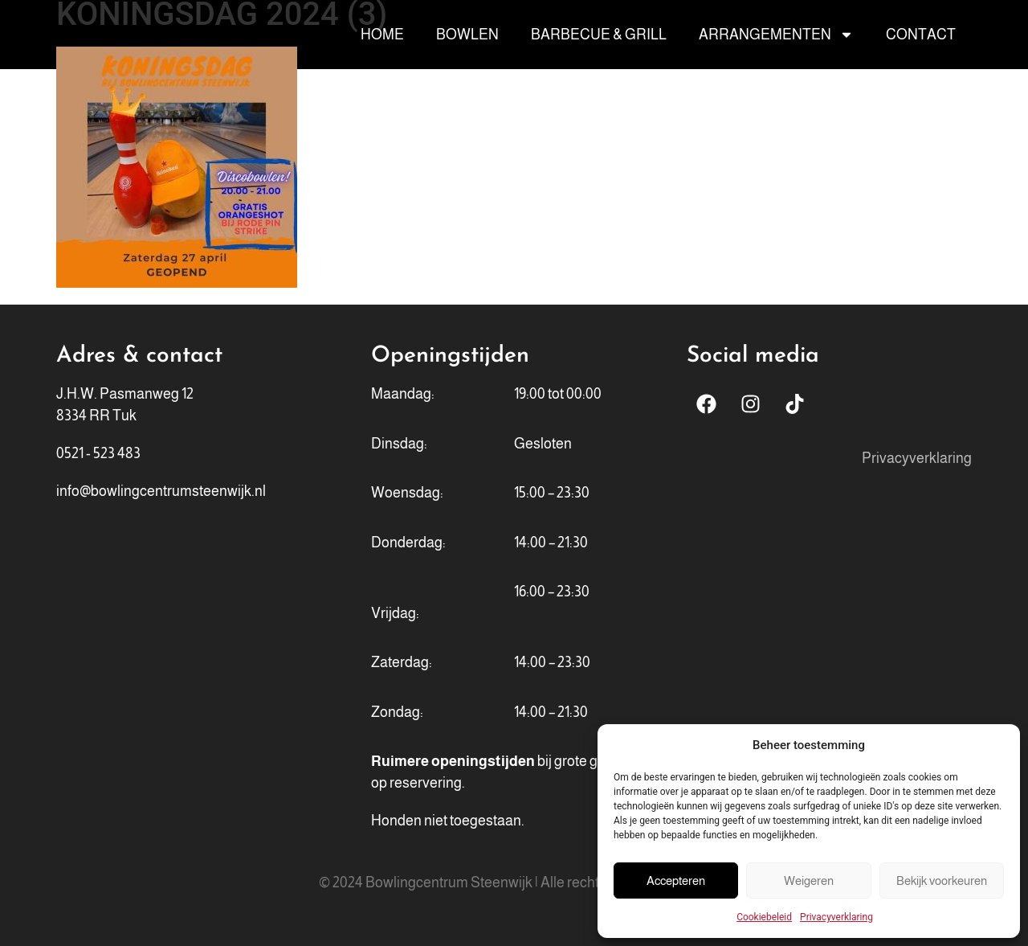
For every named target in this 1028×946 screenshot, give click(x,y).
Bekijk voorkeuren (941, 880)
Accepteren (676, 880)
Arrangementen (776, 34)
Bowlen (467, 35)
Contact (921, 35)
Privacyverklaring (836, 917)
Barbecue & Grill (599, 35)
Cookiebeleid (764, 917)
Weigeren (809, 880)
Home (382, 35)
